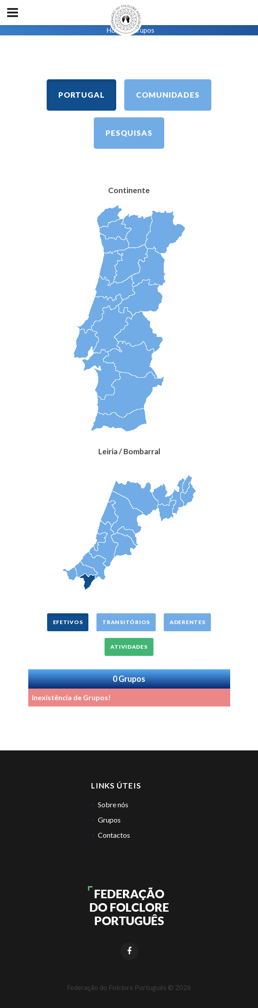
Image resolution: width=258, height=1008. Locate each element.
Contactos (114, 835)
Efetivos (68, 622)
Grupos (109, 819)
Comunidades (168, 94)
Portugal (81, 94)
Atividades (128, 646)
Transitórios (126, 622)
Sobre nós (113, 804)
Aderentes (187, 622)
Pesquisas (129, 133)
